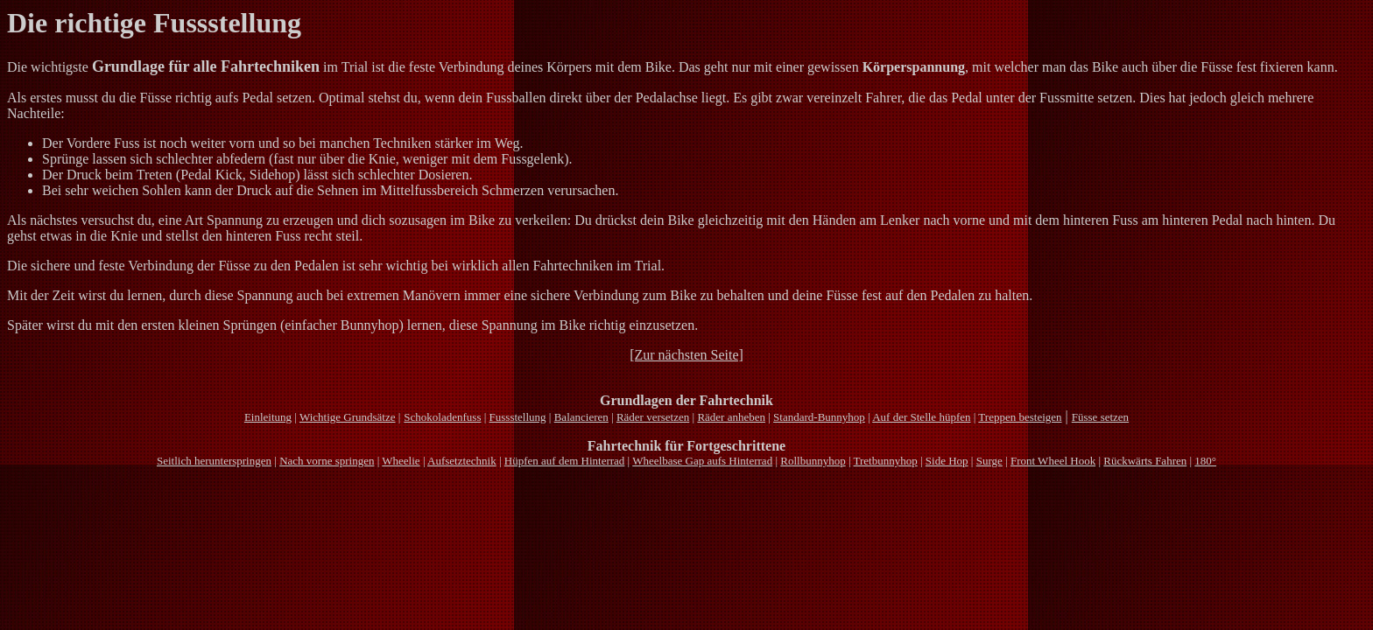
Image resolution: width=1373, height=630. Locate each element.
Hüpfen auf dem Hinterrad (564, 460)
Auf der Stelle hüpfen (921, 417)
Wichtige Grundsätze (347, 417)
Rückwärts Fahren (1144, 460)
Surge (989, 460)
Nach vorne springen (326, 460)
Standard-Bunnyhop (819, 417)
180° (1205, 460)
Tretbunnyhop (886, 460)
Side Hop (947, 460)
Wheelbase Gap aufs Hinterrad (702, 460)
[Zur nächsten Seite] (686, 354)
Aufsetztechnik (461, 460)
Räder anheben (731, 417)
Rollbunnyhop (812, 460)
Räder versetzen (652, 417)
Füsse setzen (1100, 417)
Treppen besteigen (1019, 417)
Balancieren (581, 417)
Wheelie (400, 460)
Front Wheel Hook (1052, 460)
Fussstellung (517, 417)
